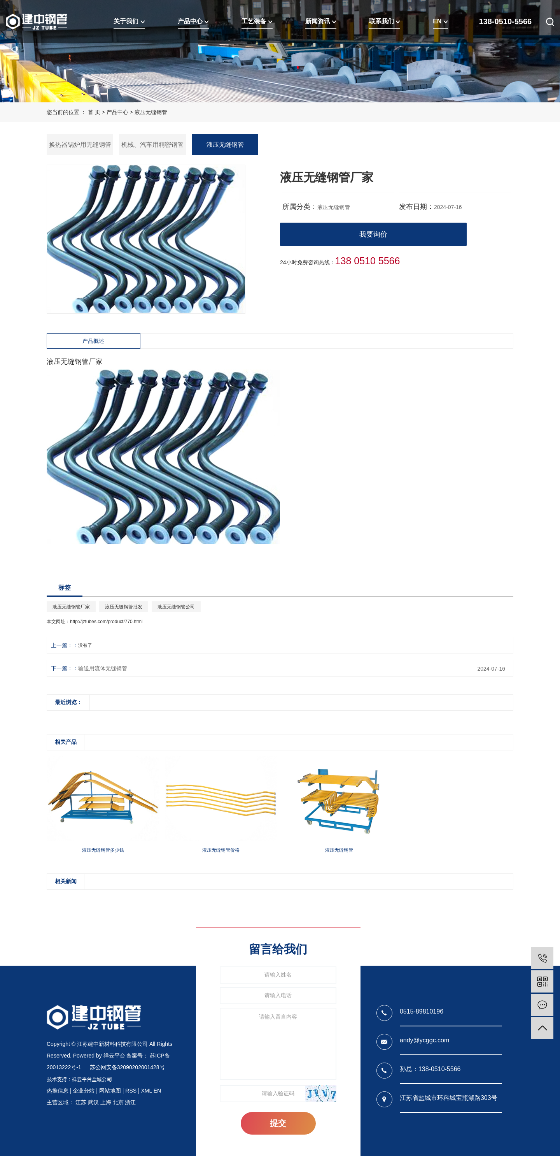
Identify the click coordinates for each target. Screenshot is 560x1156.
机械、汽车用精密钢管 (152, 144)
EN (440, 21)
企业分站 (83, 1090)
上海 (105, 1102)
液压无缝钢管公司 (176, 607)
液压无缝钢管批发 (123, 607)
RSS (130, 1090)
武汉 (93, 1102)
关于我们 (129, 21)
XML (146, 1090)
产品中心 (193, 21)
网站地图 (110, 1090)
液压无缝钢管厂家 (71, 607)
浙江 (130, 1102)
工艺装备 (257, 21)
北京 (118, 1102)
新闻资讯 (320, 21)
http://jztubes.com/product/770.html (106, 621)
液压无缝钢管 (151, 112)
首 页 (94, 112)
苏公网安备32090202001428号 (127, 1067)
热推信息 (57, 1090)
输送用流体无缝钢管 (102, 668)
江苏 (80, 1102)
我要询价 (373, 234)
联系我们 (384, 21)
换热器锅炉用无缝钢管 (80, 144)
